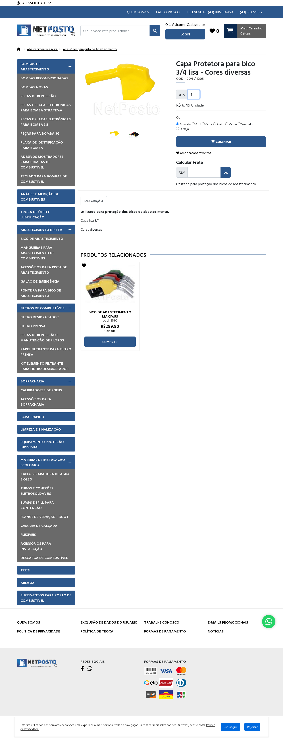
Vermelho (246, 124)
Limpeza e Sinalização (41, 429)
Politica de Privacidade (38, 631)
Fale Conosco (168, 12)
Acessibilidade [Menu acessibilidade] (34, 3)
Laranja (182, 128)
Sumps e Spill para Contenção (37, 505)
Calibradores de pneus (41, 390)
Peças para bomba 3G (40, 133)
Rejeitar (252, 727)
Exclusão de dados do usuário (109, 622)
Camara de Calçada (39, 525)
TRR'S (25, 570)
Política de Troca (97, 631)
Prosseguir (230, 727)
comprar (110, 341)
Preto (219, 124)
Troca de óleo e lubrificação (35, 214)
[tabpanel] (173, 226)
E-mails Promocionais (228, 622)
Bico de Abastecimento (42, 238)
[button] (115, 30)
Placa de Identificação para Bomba (42, 145)
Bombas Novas (34, 87)
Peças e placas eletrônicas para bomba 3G (46, 121)
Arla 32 (27, 582)
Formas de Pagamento (165, 631)
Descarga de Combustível (44, 557)
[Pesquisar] (155, 30)
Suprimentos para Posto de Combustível (46, 597)
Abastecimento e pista (41, 229)
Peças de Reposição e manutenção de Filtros (42, 337)
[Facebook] (82, 669)
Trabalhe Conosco (161, 622)
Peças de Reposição (38, 96)
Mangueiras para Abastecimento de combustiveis (37, 253)
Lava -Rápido (32, 416)
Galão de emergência (40, 281)
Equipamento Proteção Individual (42, 444)
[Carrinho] (245, 31)
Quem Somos (138, 12)
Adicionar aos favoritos (193, 152)
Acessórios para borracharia (36, 401)
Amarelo (183, 124)
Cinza (207, 124)
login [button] (185, 34)
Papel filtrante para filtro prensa (46, 351)
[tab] (46, 66)
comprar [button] (221, 141)
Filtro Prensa (33, 325)
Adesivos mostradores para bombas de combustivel (42, 162)
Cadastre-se (196, 24)
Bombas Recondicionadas (44, 78)
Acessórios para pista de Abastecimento (44, 269)
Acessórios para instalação (36, 546)
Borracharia (32, 381)
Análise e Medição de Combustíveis (40, 196)
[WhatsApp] (89, 669)
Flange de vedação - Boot (45, 516)
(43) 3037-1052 (251, 12)
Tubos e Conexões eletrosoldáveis (37, 490)
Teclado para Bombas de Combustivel (44, 178)
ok (225, 172)
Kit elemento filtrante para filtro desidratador (45, 366)
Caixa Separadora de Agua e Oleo (45, 476)
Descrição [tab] (93, 200)
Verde (231, 124)
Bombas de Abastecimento (35, 66)
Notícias (216, 631)
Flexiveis (28, 534)
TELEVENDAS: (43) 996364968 (210, 12)
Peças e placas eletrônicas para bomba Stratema (46, 107)
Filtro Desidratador (40, 317)
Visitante (178, 24)
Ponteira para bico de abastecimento (41, 292)
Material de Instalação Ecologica (43, 462)
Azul (196, 124)
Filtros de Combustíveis (43, 308)
